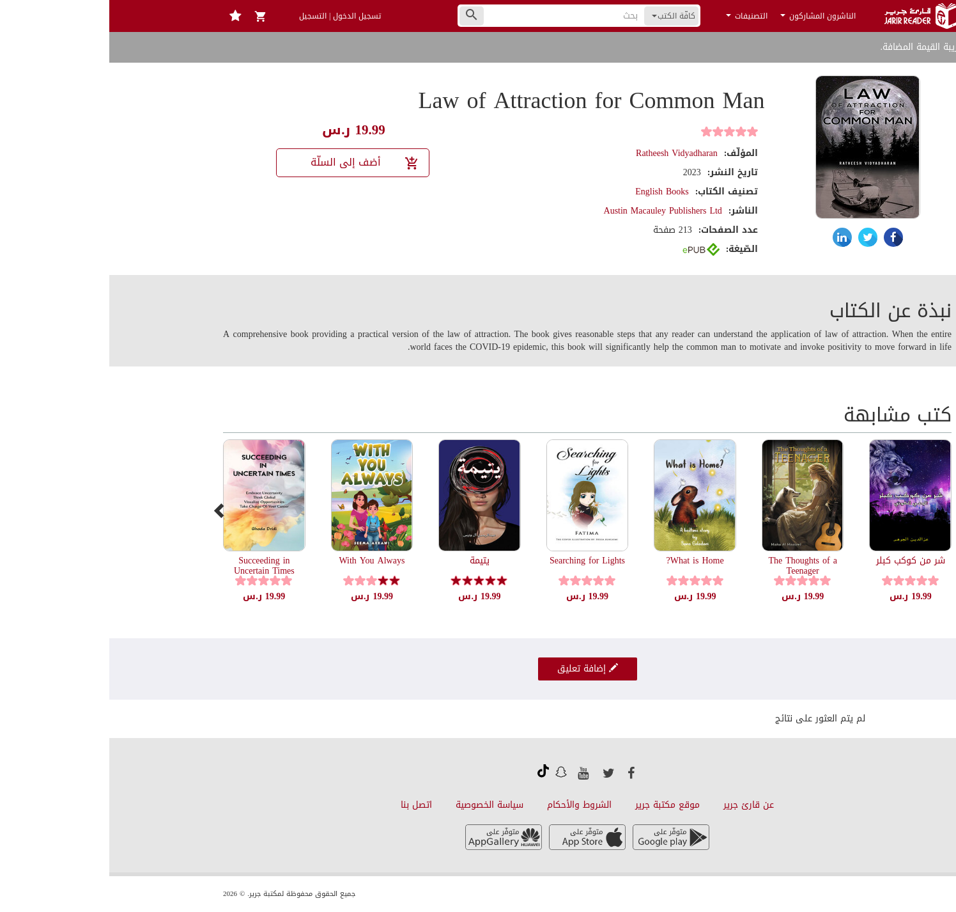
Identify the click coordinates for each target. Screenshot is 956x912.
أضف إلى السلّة (256, 162)
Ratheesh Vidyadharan (567, 153)
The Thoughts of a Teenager (693, 565)
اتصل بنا (307, 805)
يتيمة (370, 560)
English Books (553, 191)
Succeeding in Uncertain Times (155, 565)
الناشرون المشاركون (708, 16)
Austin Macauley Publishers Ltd (554, 210)
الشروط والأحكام (470, 805)
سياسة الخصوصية (380, 805)
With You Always (262, 560)
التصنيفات (637, 16)
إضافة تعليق (478, 668)
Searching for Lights (478, 560)
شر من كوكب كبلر (801, 560)
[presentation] (110, 510)
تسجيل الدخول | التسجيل (231, 16)
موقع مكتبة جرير (558, 805)
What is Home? (586, 560)
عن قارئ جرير (639, 805)
